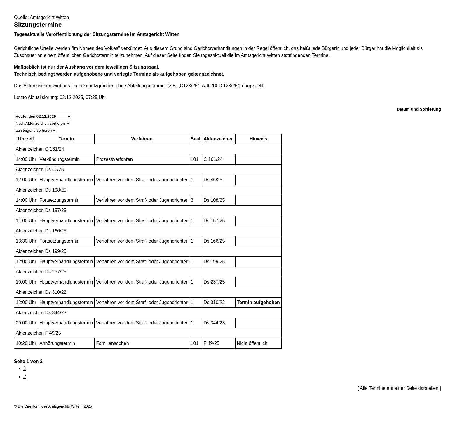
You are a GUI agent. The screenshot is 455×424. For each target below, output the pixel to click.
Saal (196, 138)
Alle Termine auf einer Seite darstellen (399, 388)
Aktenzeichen (218, 138)
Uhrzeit (26, 138)
